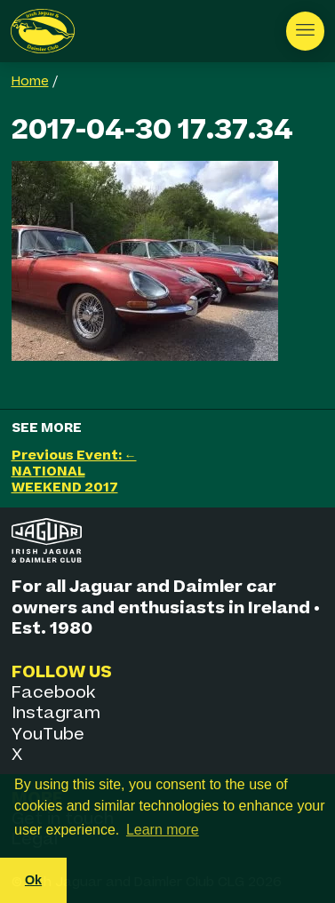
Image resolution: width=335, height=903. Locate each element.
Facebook (53, 693)
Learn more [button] (162, 829)
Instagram (56, 713)
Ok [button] (33, 880)
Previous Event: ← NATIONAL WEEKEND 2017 (74, 471)
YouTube (48, 735)
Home (30, 82)
